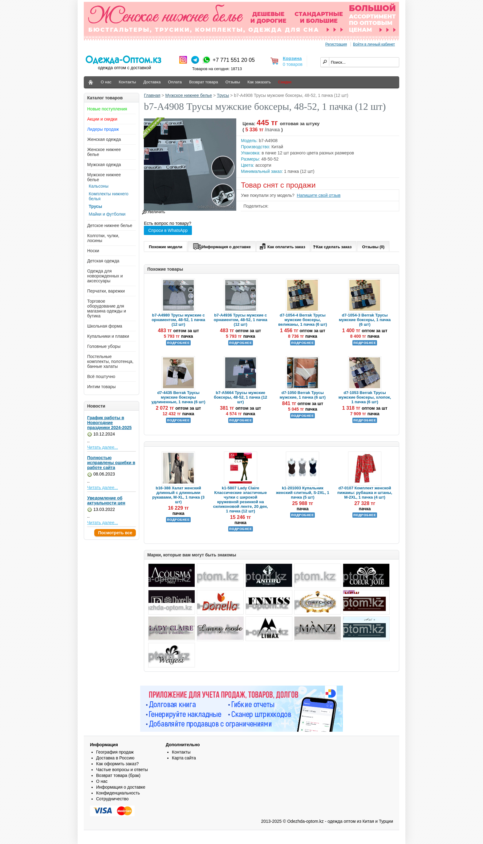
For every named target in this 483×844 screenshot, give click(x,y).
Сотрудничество (112, 798)
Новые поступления (107, 108)
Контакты (127, 82)
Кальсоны (98, 186)
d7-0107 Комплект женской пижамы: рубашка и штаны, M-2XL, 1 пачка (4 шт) (364, 493)
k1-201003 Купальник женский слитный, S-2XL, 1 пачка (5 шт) (302, 493)
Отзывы (232, 82)
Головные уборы (103, 346)
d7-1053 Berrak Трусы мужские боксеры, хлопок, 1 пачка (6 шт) (365, 397)
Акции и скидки (102, 119)
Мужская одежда (104, 164)
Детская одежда (103, 260)
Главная (152, 95)
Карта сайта (184, 757)
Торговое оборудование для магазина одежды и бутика (106, 308)
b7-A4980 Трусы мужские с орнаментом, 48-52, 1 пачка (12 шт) (178, 320)
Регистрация (336, 44)
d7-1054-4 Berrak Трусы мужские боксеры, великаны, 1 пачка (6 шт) (302, 320)
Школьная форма (104, 326)
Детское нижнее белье (109, 225)
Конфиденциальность (118, 792)
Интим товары (101, 386)
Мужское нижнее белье (188, 95)
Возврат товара (203, 82)
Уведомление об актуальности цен (106, 500)
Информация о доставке (222, 246)
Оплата (175, 82)
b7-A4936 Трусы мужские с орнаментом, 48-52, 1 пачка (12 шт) (240, 320)
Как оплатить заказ (281, 246)
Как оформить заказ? (117, 763)
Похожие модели (165, 247)
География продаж (115, 752)
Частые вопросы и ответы (122, 769)
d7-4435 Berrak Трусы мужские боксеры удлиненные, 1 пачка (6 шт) (178, 397)
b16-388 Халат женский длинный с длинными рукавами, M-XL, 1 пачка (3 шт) (178, 495)
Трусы (95, 206)
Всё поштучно (101, 376)
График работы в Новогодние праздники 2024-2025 (109, 422)
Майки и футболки (107, 214)
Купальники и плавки (108, 336)
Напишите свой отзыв (319, 195)
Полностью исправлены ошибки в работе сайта (111, 462)
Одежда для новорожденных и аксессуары (105, 276)
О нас (106, 82)
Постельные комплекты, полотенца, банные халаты (110, 361)
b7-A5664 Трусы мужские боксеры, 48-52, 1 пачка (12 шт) (240, 397)
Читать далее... (102, 447)
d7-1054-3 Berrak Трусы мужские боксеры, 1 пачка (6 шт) (365, 320)
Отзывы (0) (373, 247)
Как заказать (259, 82)
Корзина (292, 58)
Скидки (284, 82)
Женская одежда (104, 139)
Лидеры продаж (103, 129)
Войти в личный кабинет (374, 44)
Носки (93, 250)
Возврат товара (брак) (118, 775)
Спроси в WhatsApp (168, 230)
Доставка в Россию (115, 757)
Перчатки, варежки (106, 291)
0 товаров (292, 64)
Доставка (152, 82)
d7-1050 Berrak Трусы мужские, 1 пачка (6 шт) (303, 395)
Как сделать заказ (332, 246)
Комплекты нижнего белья (108, 196)
